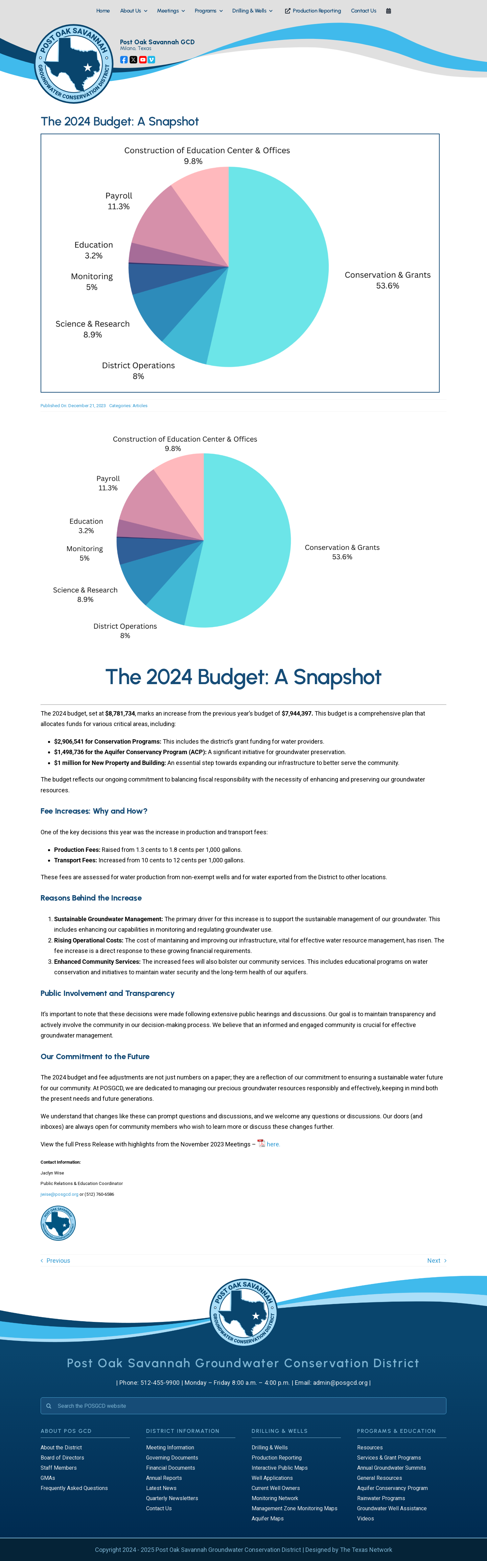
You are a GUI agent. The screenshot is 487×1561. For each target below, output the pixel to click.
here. (273, 1144)
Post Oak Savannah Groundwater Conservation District (228, 1549)
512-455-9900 (160, 1382)
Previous (58, 1260)
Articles (140, 405)
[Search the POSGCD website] (243, 1405)
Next (433, 1260)
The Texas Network (366, 1549)
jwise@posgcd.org (59, 1194)
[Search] (49, 1405)
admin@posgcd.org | (342, 1382)
